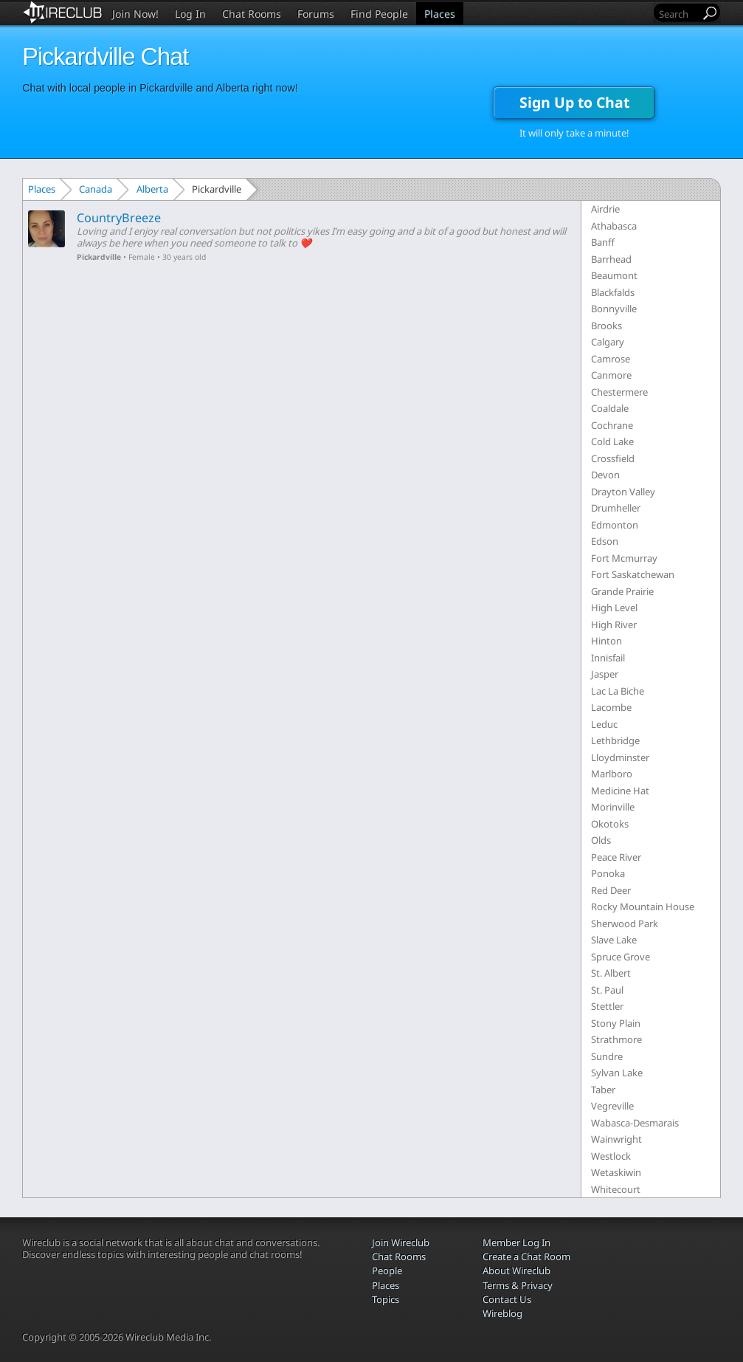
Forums (315, 14)
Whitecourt (615, 1189)
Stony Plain (615, 1023)
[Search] (678, 13)
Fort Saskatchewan (632, 574)
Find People (379, 14)
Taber (603, 1089)
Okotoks (610, 823)
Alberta (152, 189)
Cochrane (612, 425)
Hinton (606, 640)
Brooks (606, 325)
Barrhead (611, 259)
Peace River (616, 857)
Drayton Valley (623, 491)
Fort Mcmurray (624, 558)
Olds (601, 840)
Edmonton (614, 525)
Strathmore (616, 1039)
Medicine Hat (620, 790)
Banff (603, 242)
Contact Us (507, 1299)
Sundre (607, 1056)
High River (614, 624)
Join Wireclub (400, 1242)
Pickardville (99, 257)
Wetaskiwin (616, 1172)
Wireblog (502, 1313)
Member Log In (516, 1242)
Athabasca (614, 226)
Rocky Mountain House (642, 906)
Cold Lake (612, 441)
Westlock (611, 1156)
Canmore (611, 375)
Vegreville (612, 1105)
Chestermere (619, 392)
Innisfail (608, 657)
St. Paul (607, 990)
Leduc (604, 724)
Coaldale (610, 408)
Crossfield (613, 458)
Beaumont (614, 275)
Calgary (607, 341)
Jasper (604, 674)
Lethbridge (615, 740)
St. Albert (611, 973)
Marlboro (611, 773)
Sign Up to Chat (574, 102)
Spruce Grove (620, 956)
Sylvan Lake (617, 1072)
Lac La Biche (617, 691)
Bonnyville (614, 308)
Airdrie (605, 209)
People (387, 1270)
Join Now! (135, 14)
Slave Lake (614, 939)
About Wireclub (516, 1270)
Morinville (613, 807)
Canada (95, 189)
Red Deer (611, 890)
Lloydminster (620, 757)
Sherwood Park (624, 923)
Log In (190, 14)
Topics (385, 1299)
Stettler (607, 1006)
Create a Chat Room (526, 1256)
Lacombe (611, 707)
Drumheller (615, 508)
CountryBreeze (119, 217)
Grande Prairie (622, 591)
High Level (614, 607)
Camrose (610, 358)
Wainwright (616, 1139)
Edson (604, 541)
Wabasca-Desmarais (635, 1122)
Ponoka (608, 873)
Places (439, 14)
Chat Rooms (251, 14)
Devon (605, 474)
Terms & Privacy (518, 1285)
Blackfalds (613, 292)
